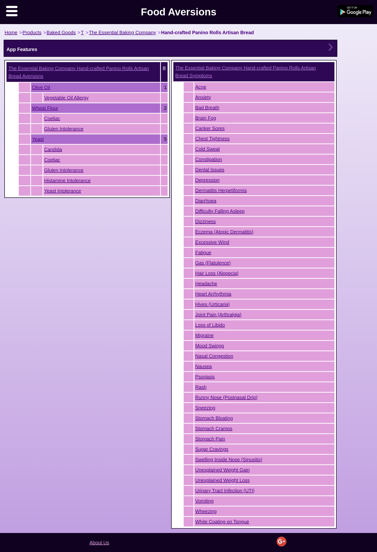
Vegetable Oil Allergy (66, 97)
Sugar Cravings (211, 449)
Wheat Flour (45, 108)
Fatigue (203, 252)
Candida (53, 149)
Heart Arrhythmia (213, 294)
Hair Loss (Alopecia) (217, 273)
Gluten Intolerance (63, 128)
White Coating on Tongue (222, 521)
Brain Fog (205, 118)
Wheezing (206, 511)
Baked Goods (61, 32)
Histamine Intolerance (67, 180)
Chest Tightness (212, 138)
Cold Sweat (207, 149)
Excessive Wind (212, 242)
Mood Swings (209, 345)
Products (32, 32)
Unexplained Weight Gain (222, 470)
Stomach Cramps (213, 428)
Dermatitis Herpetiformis (221, 190)
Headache (206, 283)
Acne (200, 87)
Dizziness (205, 221)
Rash (201, 387)
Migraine (204, 335)
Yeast (38, 139)
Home (11, 32)
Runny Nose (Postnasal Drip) (226, 397)
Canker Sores (210, 128)
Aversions (78, 72)
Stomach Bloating (214, 418)
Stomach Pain (210, 439)
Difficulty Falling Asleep (220, 211)
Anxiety (203, 97)
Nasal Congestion (214, 356)
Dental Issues (209, 169)
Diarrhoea (205, 200)
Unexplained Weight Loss (222, 480)
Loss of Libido (210, 325)
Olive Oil (41, 87)
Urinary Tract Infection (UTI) (225, 490)
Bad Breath (207, 107)
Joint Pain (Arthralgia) (218, 314)
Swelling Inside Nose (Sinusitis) (228, 459)
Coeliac (52, 118)
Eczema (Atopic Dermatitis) (224, 231)
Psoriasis (205, 376)
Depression (207, 180)
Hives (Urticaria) (212, 304)
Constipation (208, 159)
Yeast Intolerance (62, 191)
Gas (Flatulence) (213, 263)
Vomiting (204, 501)
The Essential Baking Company (122, 32)
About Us (99, 542)
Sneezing (205, 407)
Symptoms (245, 71)
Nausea (203, 366)
